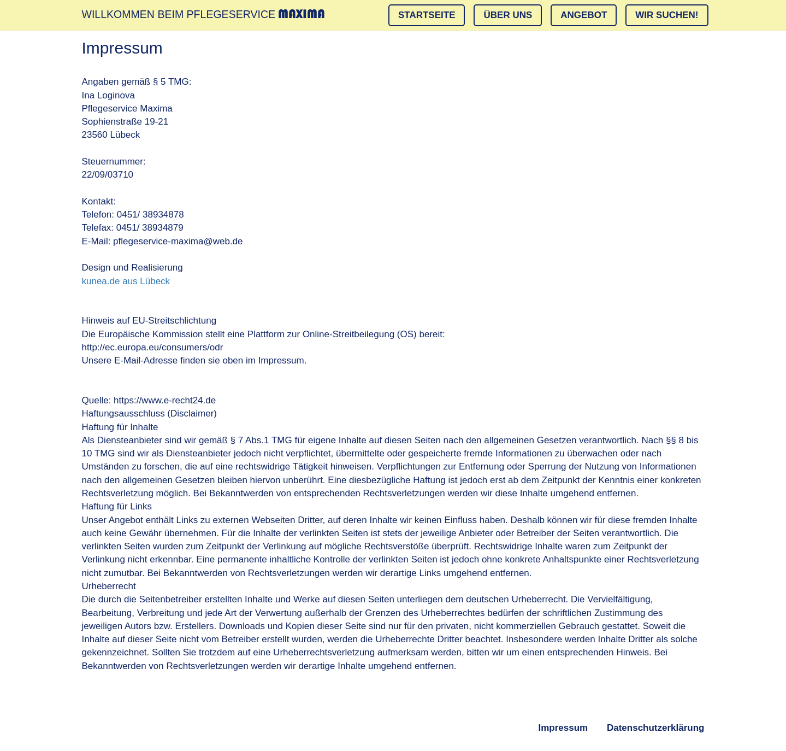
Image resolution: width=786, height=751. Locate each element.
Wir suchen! (666, 15)
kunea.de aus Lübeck (126, 281)
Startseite (427, 15)
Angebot (583, 15)
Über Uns (507, 15)
